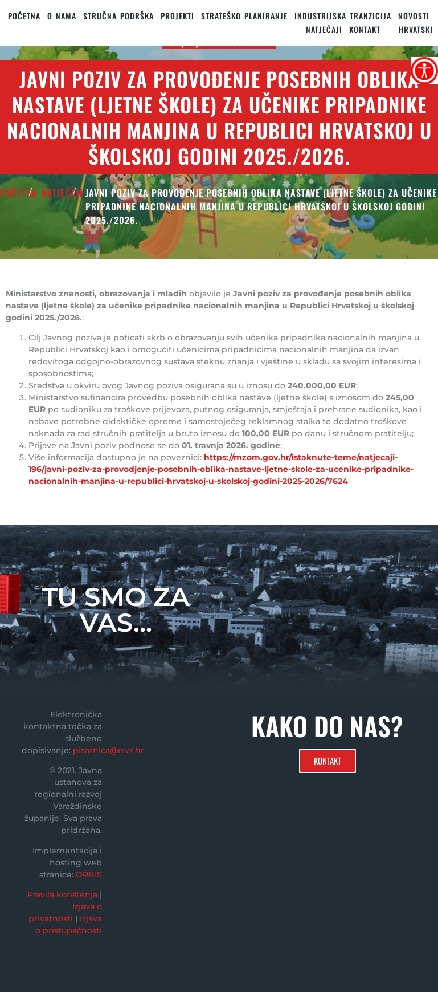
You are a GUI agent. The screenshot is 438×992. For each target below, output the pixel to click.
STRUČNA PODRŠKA (118, 16)
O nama (61, 16)
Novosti (413, 16)
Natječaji (324, 29)
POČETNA (19, 193)
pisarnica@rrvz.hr (108, 750)
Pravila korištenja (62, 894)
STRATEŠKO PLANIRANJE (244, 16)
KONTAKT (364, 29)
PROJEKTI (177, 16)
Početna (24, 16)
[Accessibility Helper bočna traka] (424, 70)
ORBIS (89, 874)
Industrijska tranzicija (342, 16)
